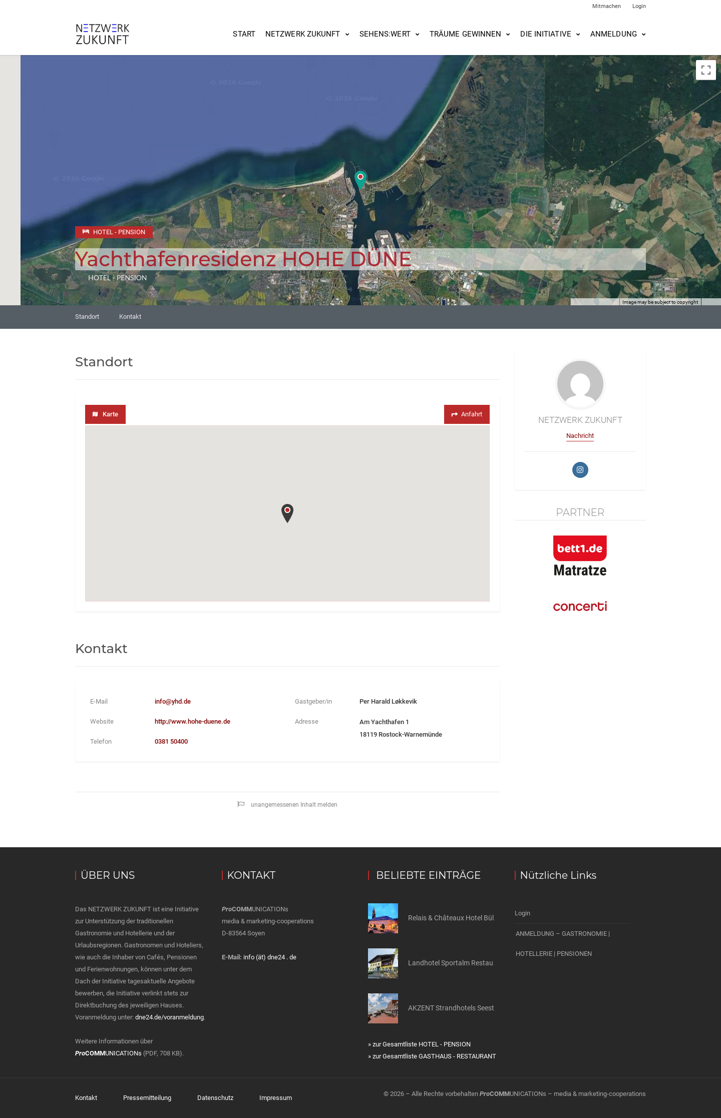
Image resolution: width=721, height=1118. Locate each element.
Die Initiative (545, 34)
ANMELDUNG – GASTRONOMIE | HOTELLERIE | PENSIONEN (563, 943)
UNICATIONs (108, 1053)
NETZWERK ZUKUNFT (302, 34)
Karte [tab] (105, 414)
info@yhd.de (173, 701)
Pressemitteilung (147, 1097)
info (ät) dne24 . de (269, 957)
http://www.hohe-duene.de (192, 721)
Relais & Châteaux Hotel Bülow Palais (466, 918)
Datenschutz (215, 1097)
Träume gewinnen (466, 34)
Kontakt (130, 316)
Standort (87, 316)
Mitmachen (606, 6)
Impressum (275, 1097)
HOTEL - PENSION (117, 277)
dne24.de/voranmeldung (169, 1017)
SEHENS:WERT (385, 34)
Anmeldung (613, 34)
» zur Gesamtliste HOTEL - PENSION (419, 1044)
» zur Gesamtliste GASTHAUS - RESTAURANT (432, 1056)
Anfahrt (466, 414)
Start (244, 34)
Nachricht (580, 435)
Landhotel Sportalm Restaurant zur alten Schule (482, 963)
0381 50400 (171, 741)
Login (639, 6)
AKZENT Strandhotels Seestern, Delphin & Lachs (482, 1008)
